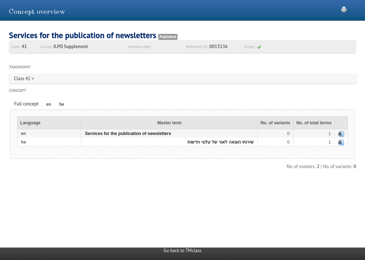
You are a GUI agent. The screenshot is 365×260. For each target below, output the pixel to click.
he (61, 104)
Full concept (26, 104)
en (48, 104)
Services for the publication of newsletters (128, 133)
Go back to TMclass (182, 251)
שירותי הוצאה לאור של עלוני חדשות (220, 142)
